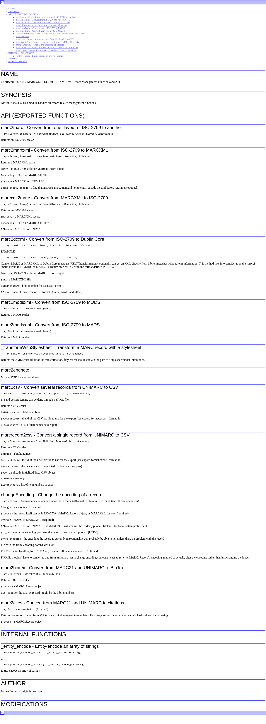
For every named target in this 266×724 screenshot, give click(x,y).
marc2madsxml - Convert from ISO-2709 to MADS (40, 31)
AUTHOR (13, 58)
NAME (11, 8)
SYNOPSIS (13, 11)
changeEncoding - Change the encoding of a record (40, 45)
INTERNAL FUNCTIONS (21, 53)
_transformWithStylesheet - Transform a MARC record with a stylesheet (50, 33)
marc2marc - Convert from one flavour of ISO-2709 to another (45, 17)
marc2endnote (22, 36)
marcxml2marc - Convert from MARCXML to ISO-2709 (43, 22)
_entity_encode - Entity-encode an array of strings (39, 56)
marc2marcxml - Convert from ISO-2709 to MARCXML (43, 20)
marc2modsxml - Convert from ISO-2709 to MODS (40, 28)
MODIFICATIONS (17, 61)
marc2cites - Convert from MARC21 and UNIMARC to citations (46, 50)
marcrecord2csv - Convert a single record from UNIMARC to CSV (47, 42)
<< (2, 2)
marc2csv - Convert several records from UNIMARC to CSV (45, 39)
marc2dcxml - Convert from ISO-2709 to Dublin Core (41, 25)
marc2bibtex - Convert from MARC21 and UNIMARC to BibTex (47, 47)
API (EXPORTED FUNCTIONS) (24, 14)
